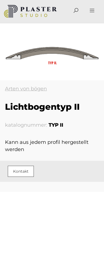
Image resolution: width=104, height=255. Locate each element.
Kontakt (21, 171)
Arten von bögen (26, 89)
